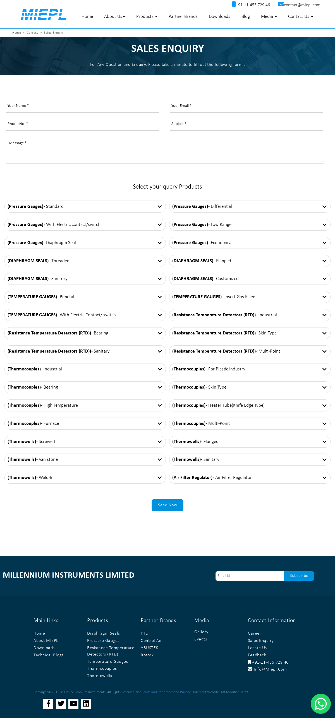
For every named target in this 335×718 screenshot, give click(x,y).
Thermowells (99, 676)
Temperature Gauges (107, 661)
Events (200, 639)
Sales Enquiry (261, 641)
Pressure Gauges (103, 641)
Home (87, 16)
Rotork (147, 655)
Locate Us (257, 648)
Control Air (151, 641)
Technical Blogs (49, 655)
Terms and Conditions (158, 692)
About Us (114, 16)
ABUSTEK (149, 648)
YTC (144, 633)
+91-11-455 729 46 (268, 662)
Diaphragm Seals (103, 633)
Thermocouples (102, 668)
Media (269, 16)
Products (146, 16)
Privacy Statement (193, 692)
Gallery (201, 632)
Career (254, 633)
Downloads (219, 16)
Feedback (257, 655)
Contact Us (300, 16)
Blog (245, 16)
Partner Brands (183, 16)
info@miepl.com (267, 669)
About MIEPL (46, 641)
